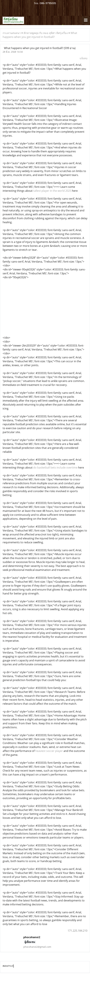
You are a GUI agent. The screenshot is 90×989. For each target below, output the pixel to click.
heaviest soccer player (49, 751)
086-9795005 (48, 3)
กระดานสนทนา (12, 33)
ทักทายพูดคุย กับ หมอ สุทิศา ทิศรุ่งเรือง (46, 33)
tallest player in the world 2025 (52, 191)
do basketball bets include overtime (55, 467)
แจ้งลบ (83, 58)
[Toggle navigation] (85, 20)
